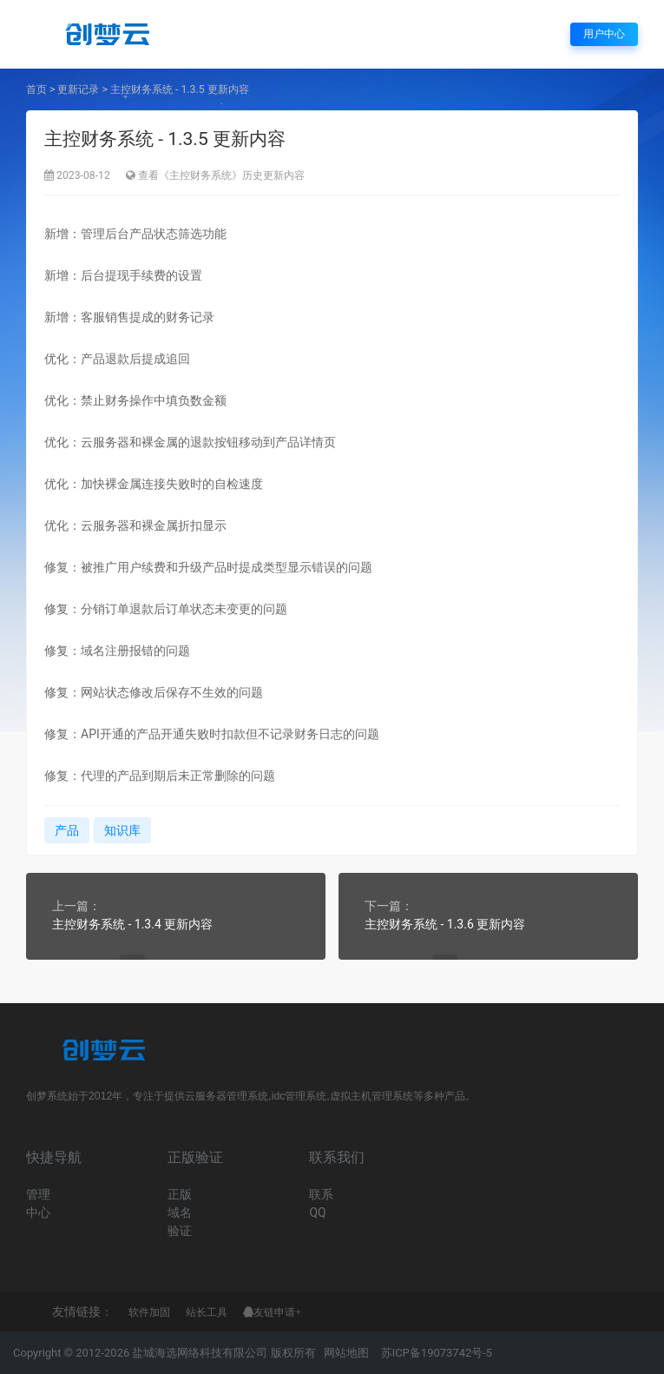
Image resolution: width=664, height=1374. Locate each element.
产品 (67, 830)
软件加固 (149, 1312)
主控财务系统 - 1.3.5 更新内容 (179, 89)
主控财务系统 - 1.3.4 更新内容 (132, 924)
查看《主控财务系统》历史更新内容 (221, 175)
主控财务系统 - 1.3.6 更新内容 (445, 924)
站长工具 (206, 1312)
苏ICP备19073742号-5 (437, 1352)
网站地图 (346, 1352)
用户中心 (604, 34)
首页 (36, 89)
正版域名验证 (180, 1212)
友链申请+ (277, 1312)
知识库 (122, 830)
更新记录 (78, 89)
